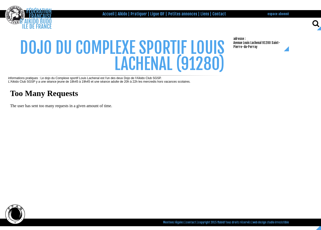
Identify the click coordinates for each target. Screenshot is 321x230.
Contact (219, 13)
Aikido (122, 13)
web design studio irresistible (271, 222)
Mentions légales (173, 222)
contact (191, 222)
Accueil (108, 13)
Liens (205, 13)
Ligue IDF (157, 13)
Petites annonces (182, 13)
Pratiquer (139, 13)
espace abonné (278, 14)
